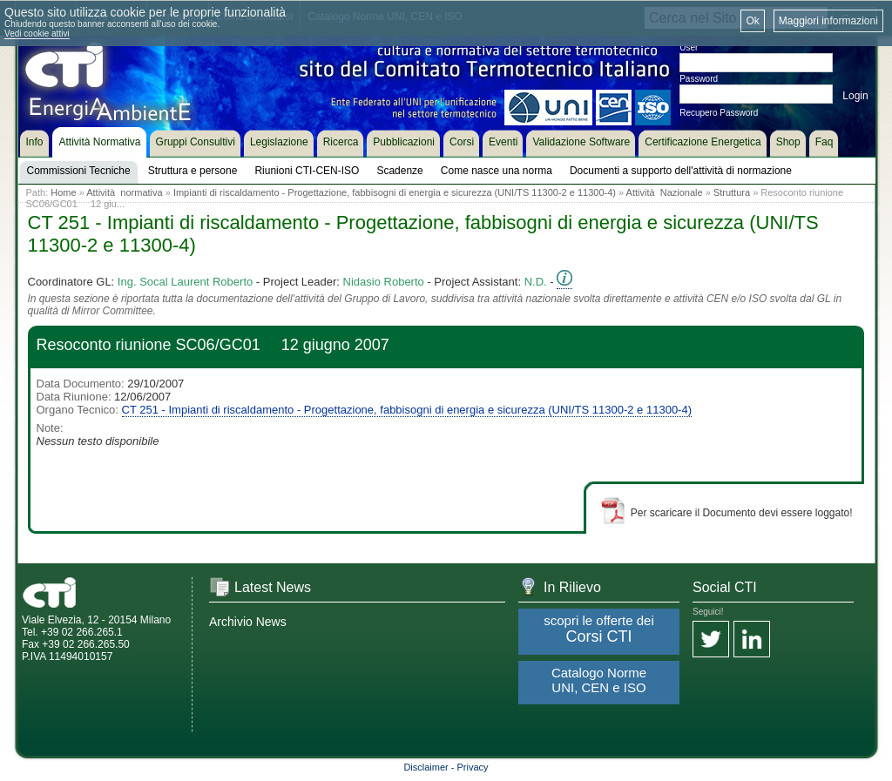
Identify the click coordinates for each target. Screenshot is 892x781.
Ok (752, 21)
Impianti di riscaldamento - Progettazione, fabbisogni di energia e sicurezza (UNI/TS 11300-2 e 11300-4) (394, 192)
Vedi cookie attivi (37, 33)
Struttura (731, 192)
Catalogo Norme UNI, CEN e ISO (598, 680)
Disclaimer (425, 767)
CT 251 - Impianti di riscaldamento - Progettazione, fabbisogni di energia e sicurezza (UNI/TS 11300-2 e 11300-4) (407, 409)
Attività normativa (124, 192)
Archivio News (248, 622)
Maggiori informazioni (828, 21)
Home (63, 192)
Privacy (473, 767)
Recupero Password (718, 113)
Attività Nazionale (664, 192)
